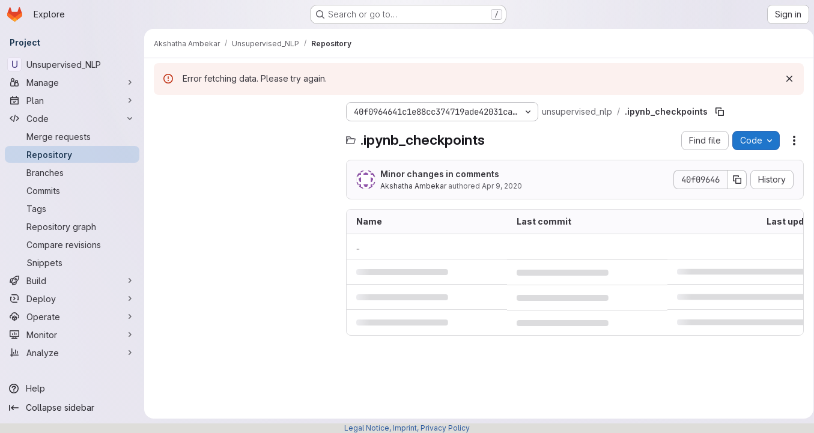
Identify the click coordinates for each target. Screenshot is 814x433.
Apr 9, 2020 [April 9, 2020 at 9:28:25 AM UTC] (502, 185)
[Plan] (72, 100)
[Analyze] (72, 352)
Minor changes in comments (439, 174)
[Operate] (72, 316)
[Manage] (72, 82)
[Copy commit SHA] (733, 179)
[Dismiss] (785, 78)
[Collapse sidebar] (72, 407)
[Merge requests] (72, 136)
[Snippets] (72, 262)
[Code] (72, 118)
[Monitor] (72, 334)
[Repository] (72, 154)
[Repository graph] (72, 226)
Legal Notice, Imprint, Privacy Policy (407, 427)
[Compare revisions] (72, 244)
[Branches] (72, 172)
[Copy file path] (719, 111)
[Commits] (72, 190)
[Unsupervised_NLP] (72, 64)
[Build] (72, 280)
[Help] (72, 388)
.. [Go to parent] (358, 246)
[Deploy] (72, 298)
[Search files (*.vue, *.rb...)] (244, 135)
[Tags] (72, 208)
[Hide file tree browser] (163, 111)
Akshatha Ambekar (413, 185)
